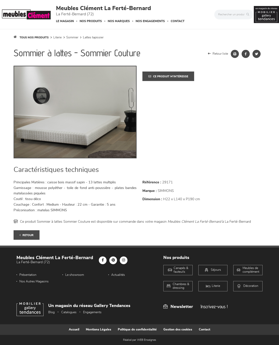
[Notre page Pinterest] (113, 260)
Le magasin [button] (65, 21)
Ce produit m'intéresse (168, 76)
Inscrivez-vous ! (214, 306)
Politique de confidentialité (137, 329)
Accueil (74, 329)
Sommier (72, 37)
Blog (51, 312)
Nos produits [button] (91, 21)
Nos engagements (150, 21)
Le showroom (74, 274)
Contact (177, 21)
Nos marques (119, 21)
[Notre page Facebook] (103, 260)
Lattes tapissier (93, 37)
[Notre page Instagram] (123, 260)
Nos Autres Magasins (34, 281)
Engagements (92, 312)
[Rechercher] (249, 14)
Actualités (118, 274)
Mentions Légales (98, 329)
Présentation (27, 274)
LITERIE (57, 37)
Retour (27, 235)
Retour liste (218, 53)
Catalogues (69, 312)
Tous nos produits (34, 37)
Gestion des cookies (177, 329)
